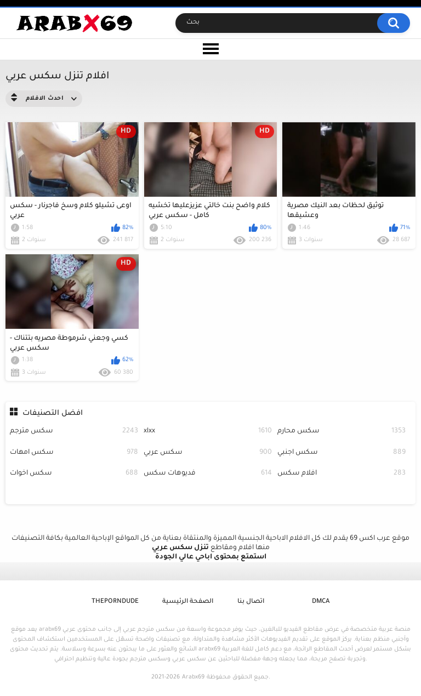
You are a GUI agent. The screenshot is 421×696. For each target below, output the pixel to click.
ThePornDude (115, 602)
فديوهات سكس (208, 473)
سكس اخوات (74, 473)
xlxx (208, 431)
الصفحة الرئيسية (187, 602)
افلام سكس (341, 473)
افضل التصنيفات (52, 413)
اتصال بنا (250, 602)
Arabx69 (193, 677)
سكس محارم (341, 431)
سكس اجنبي (341, 453)
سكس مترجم (74, 431)
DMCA (320, 602)
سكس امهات (74, 453)
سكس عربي (208, 453)
